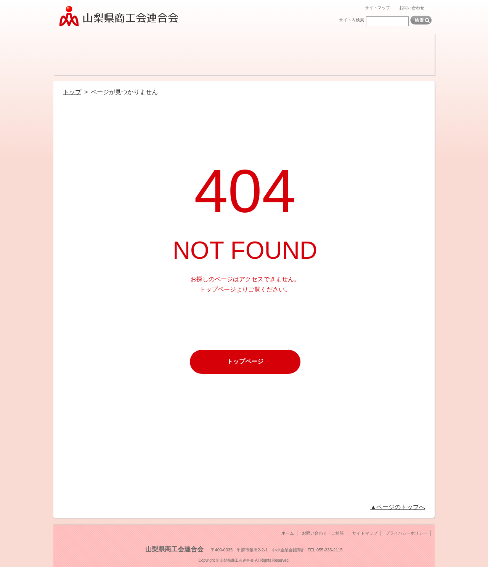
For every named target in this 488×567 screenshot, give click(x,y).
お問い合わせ (411, 7)
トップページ (245, 361)
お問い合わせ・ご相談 (323, 533)
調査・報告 (268, 54)
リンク (411, 54)
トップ (72, 92)
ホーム (287, 533)
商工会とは (77, 54)
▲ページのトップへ (397, 507)
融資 (172, 54)
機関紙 (315, 54)
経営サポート (125, 54)
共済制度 (220, 54)
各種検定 (363, 54)
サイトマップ (377, 7)
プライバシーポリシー (406, 533)
